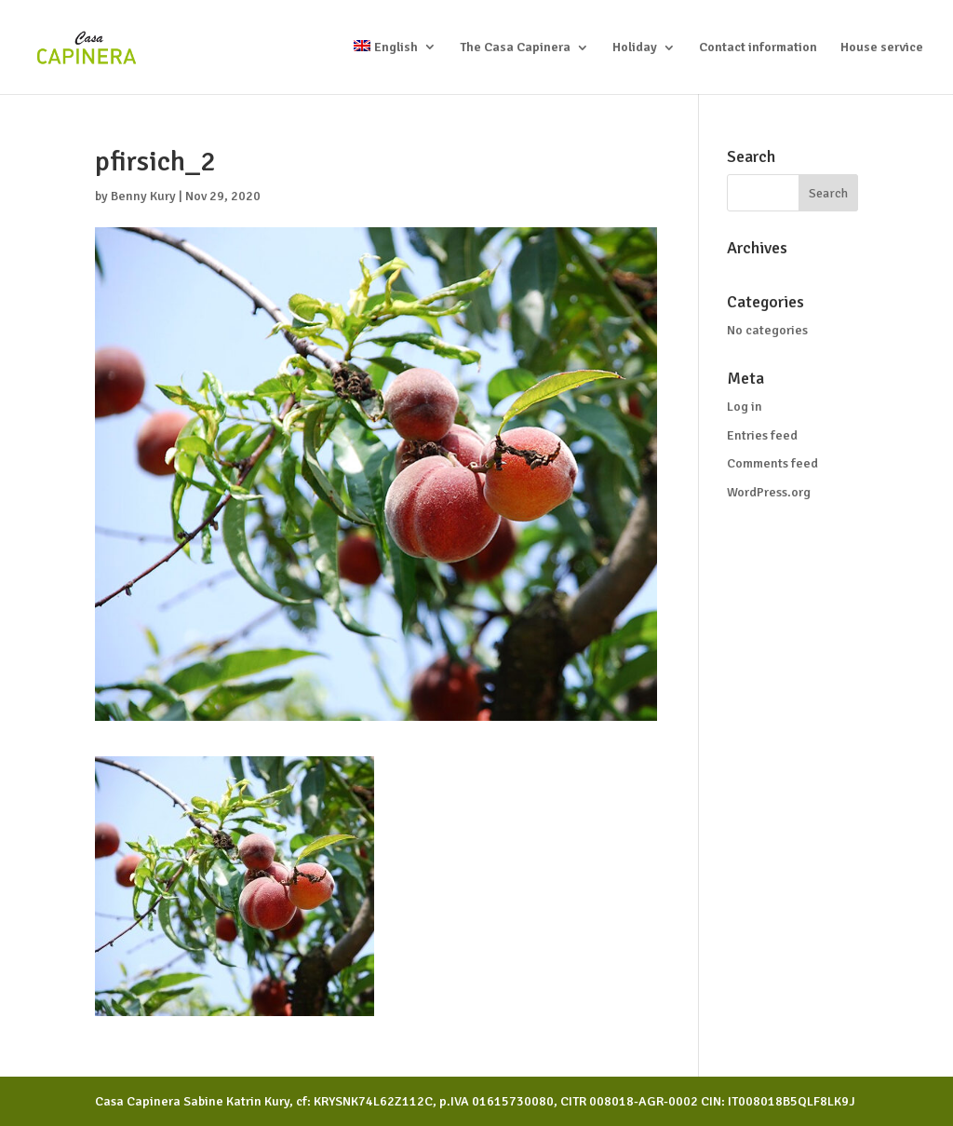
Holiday (634, 48)
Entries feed (762, 435)
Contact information (758, 48)
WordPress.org (769, 492)
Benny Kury (143, 196)
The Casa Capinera (515, 48)
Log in (744, 406)
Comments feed (772, 463)
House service (881, 48)
